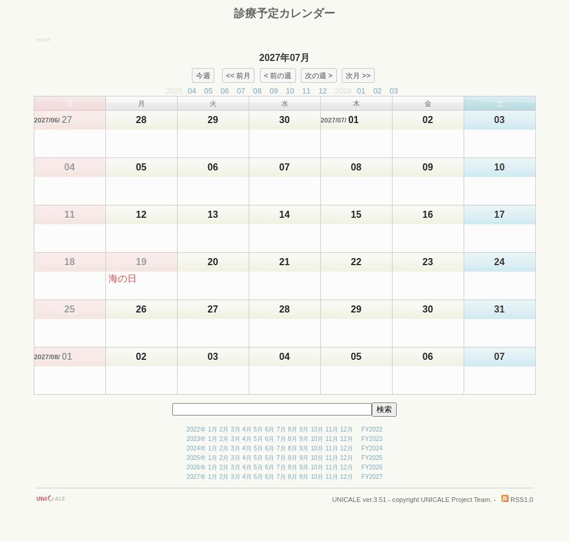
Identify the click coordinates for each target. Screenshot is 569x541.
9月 (303, 429)
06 (224, 90)
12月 (346, 429)
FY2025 (371, 458)
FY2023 (371, 439)
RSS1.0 (517, 499)
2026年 (196, 467)
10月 (317, 429)
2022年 (196, 429)
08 (257, 90)
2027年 (196, 477)
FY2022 (371, 429)
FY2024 (371, 448)
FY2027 (371, 477)
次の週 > (318, 75)
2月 (224, 429)
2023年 (196, 439)
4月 (247, 429)
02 (377, 90)
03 (394, 90)
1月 (212, 429)
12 (323, 90)
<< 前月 (238, 75)
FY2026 (371, 467)
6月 (270, 429)
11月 (332, 429)
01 (361, 90)
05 (208, 90)
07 (241, 90)
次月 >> (358, 75)
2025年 (196, 458)
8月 (292, 429)
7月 (281, 429)
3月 (235, 429)
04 (192, 90)
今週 (203, 75)
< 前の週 (277, 75)
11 (306, 90)
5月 (258, 429)
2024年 (196, 448)
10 (290, 90)
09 (273, 90)
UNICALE (346, 499)
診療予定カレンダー (284, 13)
